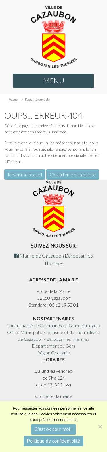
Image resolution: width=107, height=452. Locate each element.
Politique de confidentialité (53, 441)
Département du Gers (53, 345)
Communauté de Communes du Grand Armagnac (53, 325)
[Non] (100, 426)
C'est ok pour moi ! (53, 429)
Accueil (14, 99)
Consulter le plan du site (73, 174)
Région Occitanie (53, 352)
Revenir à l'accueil (25, 174)
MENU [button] (53, 80)
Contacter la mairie (53, 396)
